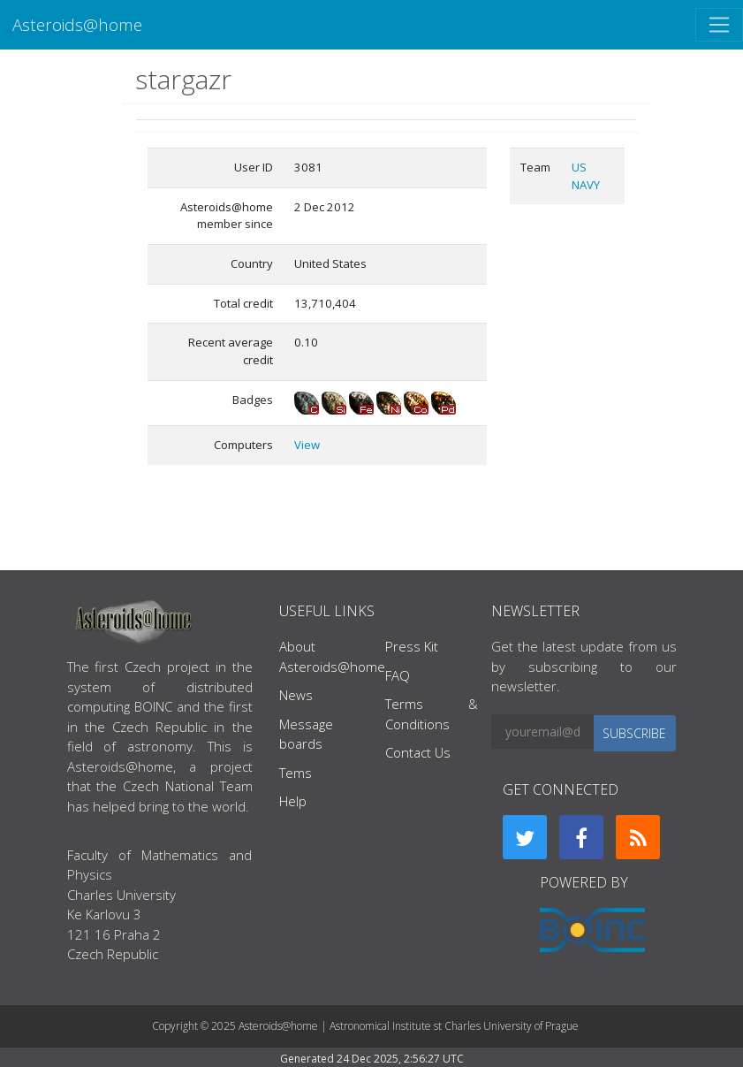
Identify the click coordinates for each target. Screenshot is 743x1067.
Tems (295, 772)
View (307, 445)
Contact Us (418, 752)
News (296, 695)
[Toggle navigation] (719, 25)
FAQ (397, 675)
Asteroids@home (77, 24)
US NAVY (586, 176)
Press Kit (411, 646)
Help (293, 801)
